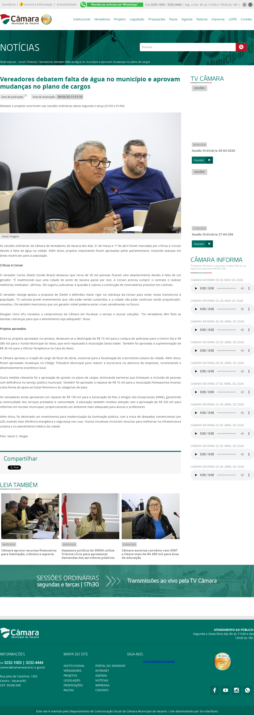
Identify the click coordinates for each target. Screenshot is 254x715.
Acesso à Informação (36, 4)
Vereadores (102, 19)
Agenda (186, 19)
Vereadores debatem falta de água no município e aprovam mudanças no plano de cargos (94, 61)
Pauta (173, 19)
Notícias (201, 19)
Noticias (32, 61)
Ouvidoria (8, 4)
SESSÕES (199, 88)
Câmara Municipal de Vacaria (159, 661)
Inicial (21, 61)
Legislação (137, 19)
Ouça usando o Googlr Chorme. (222, 288)
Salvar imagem (10, 236)
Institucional (81, 19)
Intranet (102, 670)
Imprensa (218, 19)
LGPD (233, 19)
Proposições (156, 19)
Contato (246, 19)
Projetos (120, 19)
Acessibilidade (66, 4)
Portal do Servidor (110, 666)
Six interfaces (209, 711)
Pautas (69, 690)
